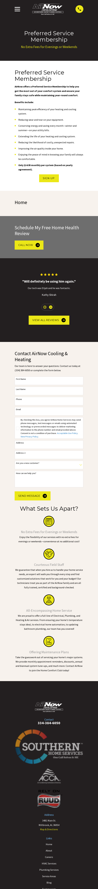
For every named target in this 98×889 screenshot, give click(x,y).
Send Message (32, 496)
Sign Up (49, 178)
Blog (49, 882)
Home (49, 844)
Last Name (21, 389)
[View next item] (50, 307)
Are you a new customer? (27, 463)
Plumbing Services (49, 869)
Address (20, 442)
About (49, 850)
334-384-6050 (49, 722)
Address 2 (20, 453)
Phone (19, 399)
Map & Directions (49, 829)
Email (18, 409)
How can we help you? (26, 473)
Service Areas (49, 876)
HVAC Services (49, 863)
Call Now (29, 245)
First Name (21, 379)
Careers (49, 857)
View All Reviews (49, 320)
